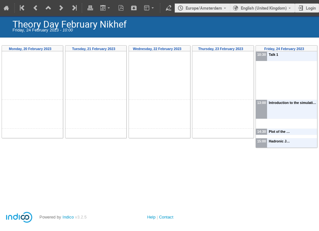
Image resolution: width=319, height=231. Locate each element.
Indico (68, 217)
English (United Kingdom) (264, 8)
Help (151, 217)
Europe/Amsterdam (204, 8)
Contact (166, 217)
